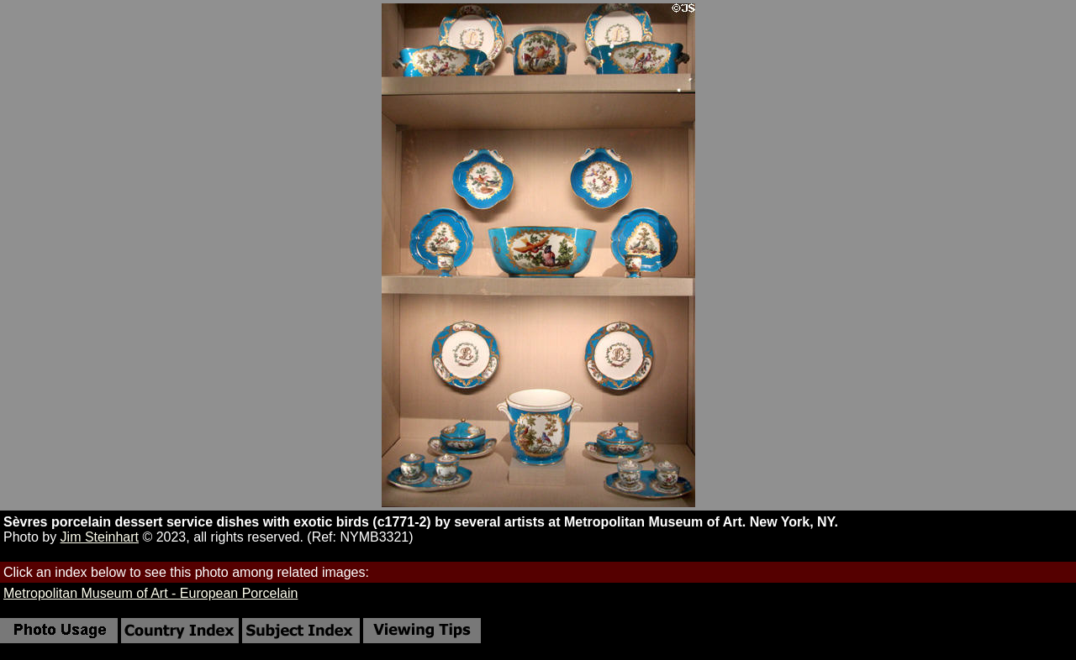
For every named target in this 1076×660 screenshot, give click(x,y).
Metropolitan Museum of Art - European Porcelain (150, 593)
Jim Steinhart (100, 537)
